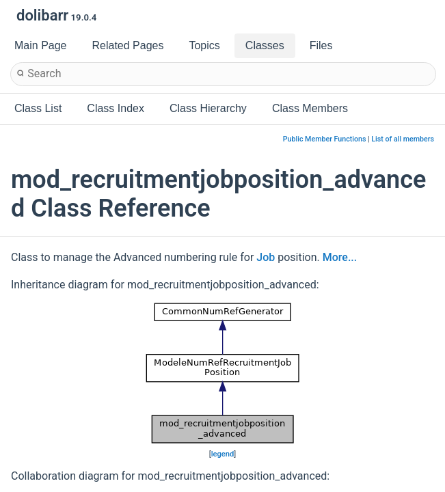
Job (265, 257)
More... (340, 257)
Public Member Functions (324, 139)
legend (222, 454)
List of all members (402, 139)
